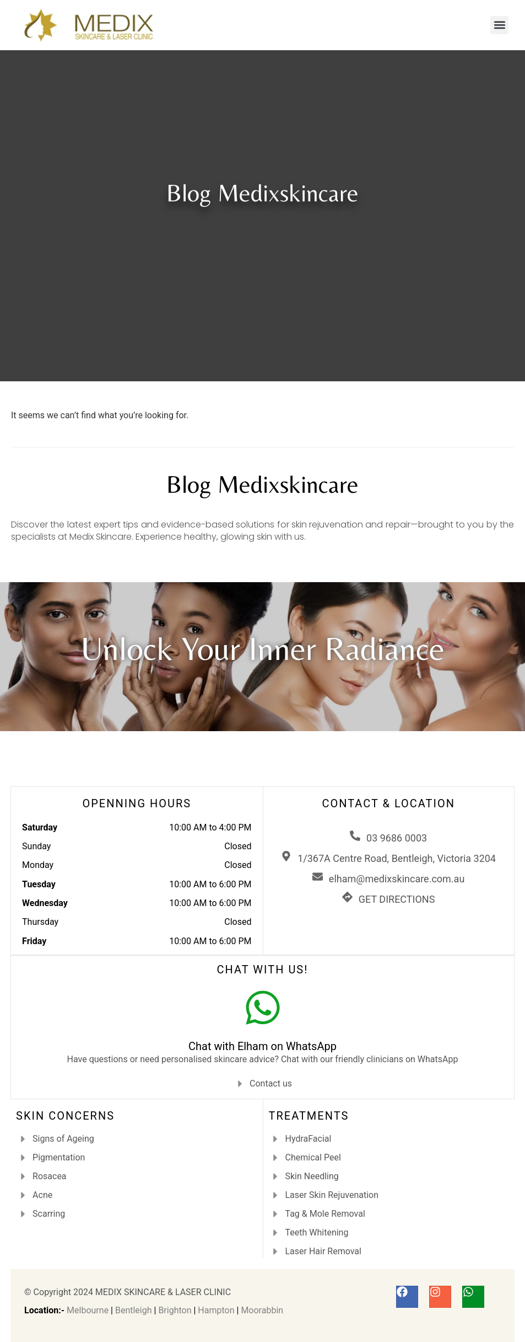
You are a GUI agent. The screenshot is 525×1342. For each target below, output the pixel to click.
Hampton (216, 1310)
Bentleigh (133, 1310)
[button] (499, 25)
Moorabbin (262, 1310)
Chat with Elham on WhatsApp (262, 1046)
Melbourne (88, 1310)
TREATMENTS (309, 1115)
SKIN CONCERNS (65, 1115)
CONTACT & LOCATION (388, 803)
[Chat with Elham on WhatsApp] (262, 1007)
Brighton (174, 1310)
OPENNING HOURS (136, 803)
